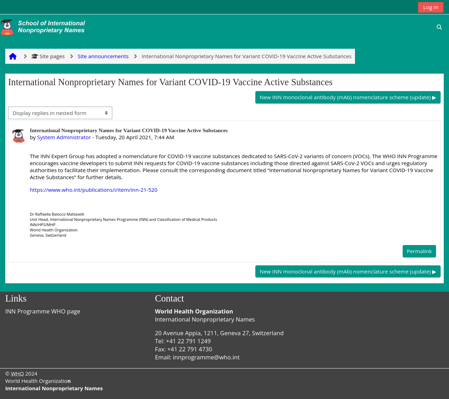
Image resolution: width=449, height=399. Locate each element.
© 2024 (21, 373)
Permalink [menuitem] (419, 251)
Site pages (48, 56)
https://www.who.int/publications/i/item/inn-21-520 (94, 189)
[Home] (44, 26)
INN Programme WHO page (42, 311)
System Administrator (64, 137)
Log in (430, 7)
